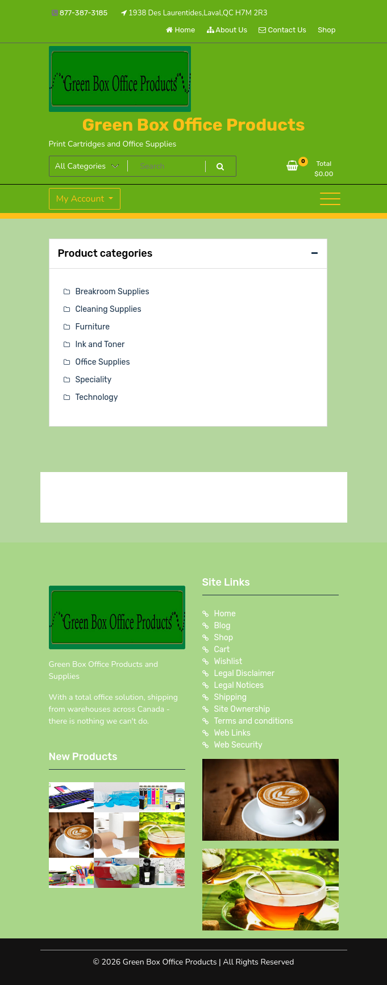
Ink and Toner (100, 344)
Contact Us (282, 30)
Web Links (232, 733)
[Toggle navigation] (330, 198)
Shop (326, 30)
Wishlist (228, 661)
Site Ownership (242, 709)
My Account (81, 199)
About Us (227, 30)
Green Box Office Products (193, 125)
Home (180, 30)
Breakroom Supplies (112, 292)
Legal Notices (239, 685)
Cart (222, 649)
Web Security (238, 745)
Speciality (94, 380)
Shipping (230, 697)
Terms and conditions (253, 721)
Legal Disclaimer (244, 673)
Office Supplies (103, 362)
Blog (222, 626)
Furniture (93, 327)
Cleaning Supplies (109, 309)
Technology (97, 397)
